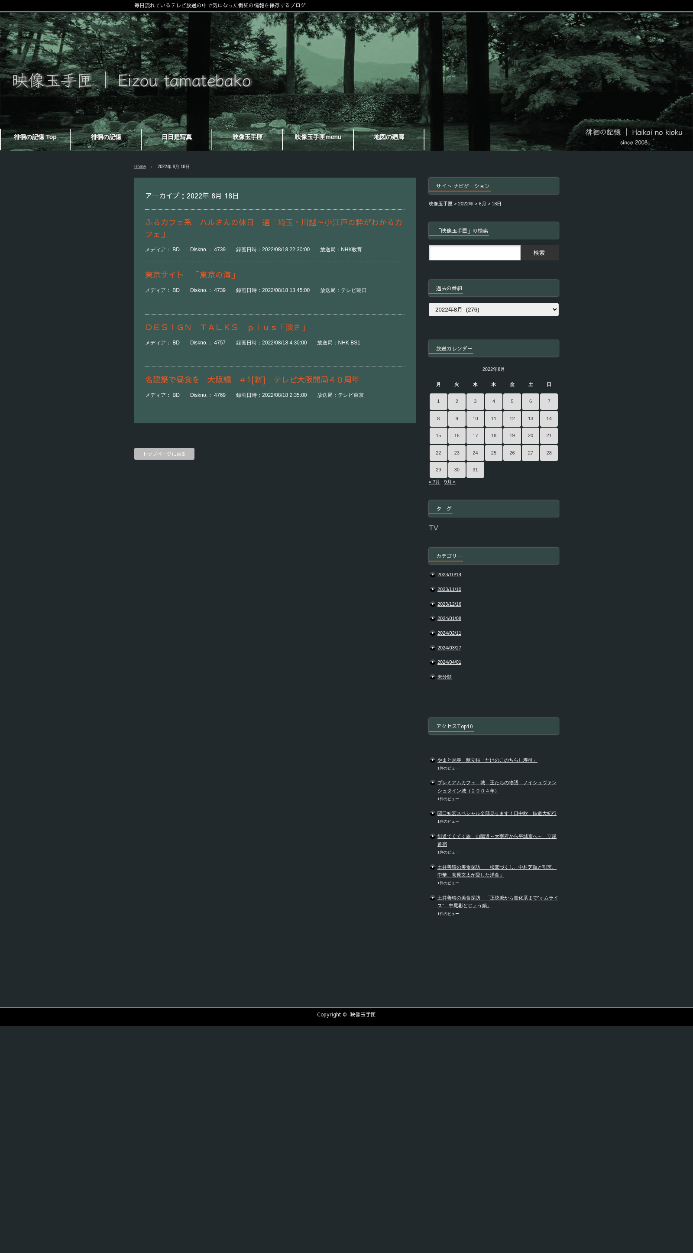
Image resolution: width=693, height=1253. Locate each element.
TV (433, 527)
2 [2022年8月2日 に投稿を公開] (457, 401)
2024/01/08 (449, 618)
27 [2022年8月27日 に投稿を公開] (530, 452)
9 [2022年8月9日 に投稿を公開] (457, 418)
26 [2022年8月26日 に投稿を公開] (512, 452)
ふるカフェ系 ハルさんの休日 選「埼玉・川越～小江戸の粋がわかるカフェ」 (273, 228)
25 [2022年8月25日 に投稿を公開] (493, 452)
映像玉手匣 (363, 1014)
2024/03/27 (449, 647)
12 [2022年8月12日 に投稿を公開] (512, 418)
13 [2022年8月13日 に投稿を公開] (530, 418)
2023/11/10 (449, 589)
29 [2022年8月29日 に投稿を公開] (438, 469)
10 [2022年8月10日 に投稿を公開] (475, 418)
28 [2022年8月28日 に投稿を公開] (549, 452)
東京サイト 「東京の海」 (192, 274)
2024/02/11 (449, 633)
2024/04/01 (449, 662)
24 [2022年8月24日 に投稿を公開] (475, 452)
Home (140, 166)
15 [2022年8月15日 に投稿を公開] (438, 435)
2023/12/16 (449, 604)
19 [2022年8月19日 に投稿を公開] (512, 435)
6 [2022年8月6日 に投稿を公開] (530, 401)
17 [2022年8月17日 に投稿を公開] (475, 435)
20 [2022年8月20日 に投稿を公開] (530, 435)
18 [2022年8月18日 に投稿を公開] (493, 435)
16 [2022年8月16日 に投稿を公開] (457, 435)
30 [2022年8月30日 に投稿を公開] (457, 469)
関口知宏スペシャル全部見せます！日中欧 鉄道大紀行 (497, 813)
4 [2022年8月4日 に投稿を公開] (493, 401)
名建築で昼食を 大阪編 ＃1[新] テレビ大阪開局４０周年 (252, 379)
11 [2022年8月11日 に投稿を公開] (493, 418)
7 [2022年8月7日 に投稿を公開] (549, 401)
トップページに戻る (164, 454)
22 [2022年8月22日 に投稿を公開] (438, 452)
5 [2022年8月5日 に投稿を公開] (512, 401)
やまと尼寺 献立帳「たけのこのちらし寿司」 (487, 760)
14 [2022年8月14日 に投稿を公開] (549, 418)
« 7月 (434, 481)
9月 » (449, 481)
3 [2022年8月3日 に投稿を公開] (475, 401)
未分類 (444, 676)
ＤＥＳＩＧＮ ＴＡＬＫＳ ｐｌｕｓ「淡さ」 (227, 326)
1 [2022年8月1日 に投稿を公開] (438, 401)
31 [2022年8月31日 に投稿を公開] (475, 469)
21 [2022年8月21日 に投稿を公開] (549, 435)
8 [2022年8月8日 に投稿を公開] (438, 418)
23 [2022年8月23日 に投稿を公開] (457, 452)
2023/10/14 (449, 574)
